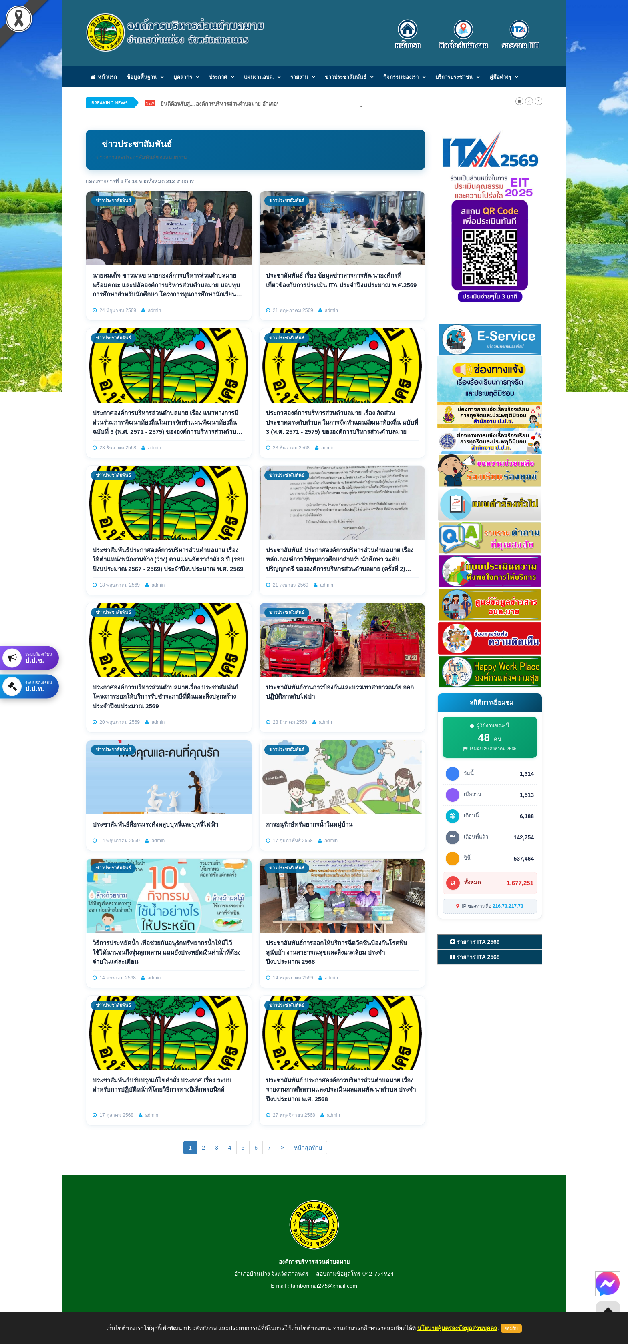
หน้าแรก (104, 77)
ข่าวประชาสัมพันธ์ (345, 77)
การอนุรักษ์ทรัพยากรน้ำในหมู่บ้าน (309, 824)
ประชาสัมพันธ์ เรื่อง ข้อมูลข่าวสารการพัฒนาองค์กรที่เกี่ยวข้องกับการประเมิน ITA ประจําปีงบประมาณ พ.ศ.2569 (341, 280)
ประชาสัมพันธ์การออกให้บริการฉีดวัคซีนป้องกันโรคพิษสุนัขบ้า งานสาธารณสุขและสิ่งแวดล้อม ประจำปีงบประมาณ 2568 (336, 952)
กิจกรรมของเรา (401, 77)
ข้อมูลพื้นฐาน (142, 77)
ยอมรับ (511, 1328)
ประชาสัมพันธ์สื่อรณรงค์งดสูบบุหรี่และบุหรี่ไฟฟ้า (155, 824)
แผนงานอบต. (259, 77)
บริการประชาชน (454, 77)
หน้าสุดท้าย (308, 1147)
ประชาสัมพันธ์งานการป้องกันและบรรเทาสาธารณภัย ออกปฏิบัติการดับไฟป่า (340, 692)
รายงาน (299, 77)
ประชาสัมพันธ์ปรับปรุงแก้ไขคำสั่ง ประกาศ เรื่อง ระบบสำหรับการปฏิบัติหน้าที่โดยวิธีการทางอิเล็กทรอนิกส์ (162, 1085)
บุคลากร (182, 77)
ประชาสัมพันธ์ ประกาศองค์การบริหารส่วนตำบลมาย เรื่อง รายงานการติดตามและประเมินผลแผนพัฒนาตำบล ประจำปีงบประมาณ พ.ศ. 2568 (341, 1089)
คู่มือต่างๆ (500, 77)
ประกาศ (218, 77)
